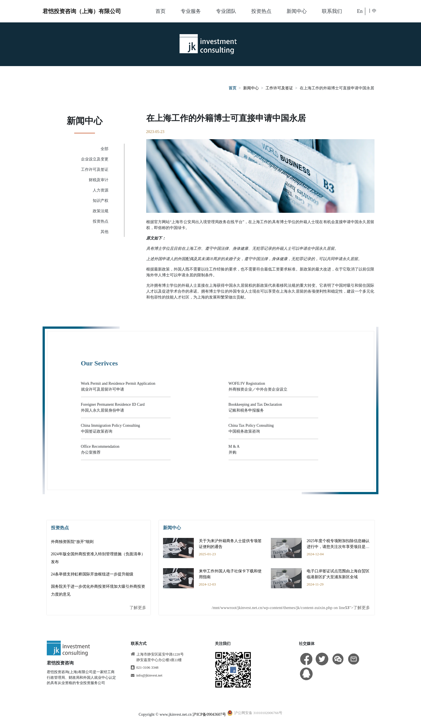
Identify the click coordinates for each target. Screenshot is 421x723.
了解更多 (137, 607)
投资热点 (261, 11)
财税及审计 (98, 180)
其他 (104, 232)
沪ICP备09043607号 (209, 714)
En (360, 11)
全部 (104, 149)
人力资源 (100, 190)
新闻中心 (297, 11)
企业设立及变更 (94, 159)
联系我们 (332, 11)
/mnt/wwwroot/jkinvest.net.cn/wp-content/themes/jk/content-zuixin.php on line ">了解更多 (291, 608)
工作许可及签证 (279, 89)
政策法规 (100, 211)
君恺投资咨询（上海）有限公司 (82, 11)
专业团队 (226, 11)
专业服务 (191, 11)
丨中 (371, 10)
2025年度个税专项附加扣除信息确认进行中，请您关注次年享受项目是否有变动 (338, 547)
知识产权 (100, 201)
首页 (160, 11)
